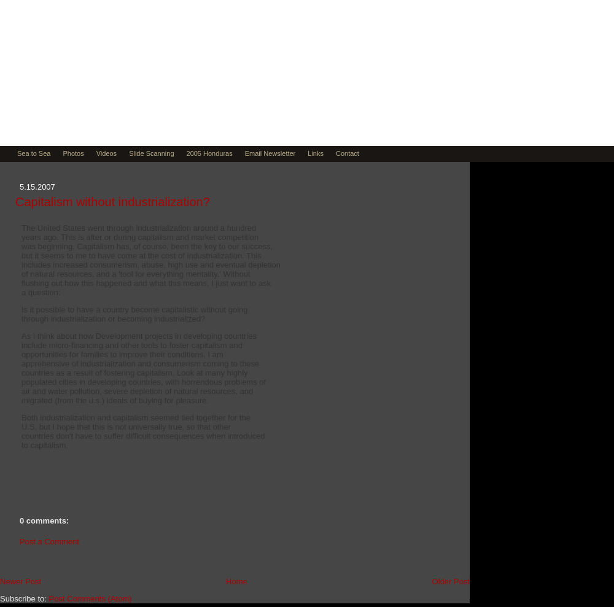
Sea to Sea (33, 153)
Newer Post (20, 581)
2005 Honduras (210, 153)
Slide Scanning (151, 153)
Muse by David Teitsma (151, 105)
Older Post (451, 581)
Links (316, 153)
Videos (106, 153)
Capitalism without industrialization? (112, 202)
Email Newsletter (270, 153)
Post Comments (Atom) (90, 598)
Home (236, 581)
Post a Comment (49, 541)
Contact (347, 153)
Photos (73, 153)
